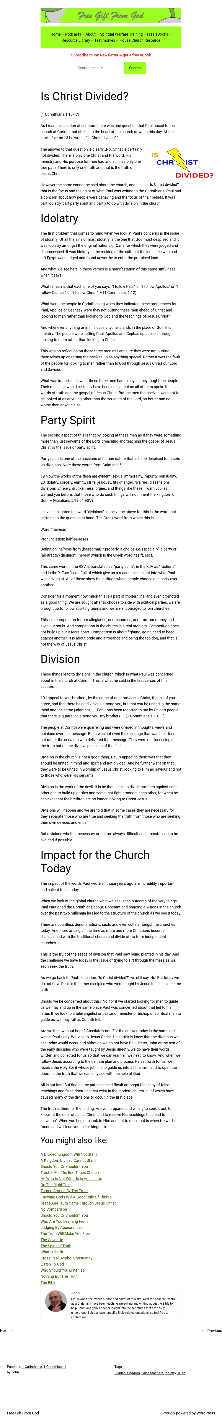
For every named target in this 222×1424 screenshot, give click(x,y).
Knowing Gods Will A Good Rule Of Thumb (76, 1197)
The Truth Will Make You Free (65, 1233)
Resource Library (76, 40)
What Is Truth (52, 1252)
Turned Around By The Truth (64, 1191)
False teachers (152, 1373)
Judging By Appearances (62, 1227)
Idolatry (170, 1373)
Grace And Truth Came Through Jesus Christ (78, 1203)
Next (4, 1330)
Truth (181, 1373)
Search (135, 68)
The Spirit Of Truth (56, 1246)
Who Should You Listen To (63, 1270)
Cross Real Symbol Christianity (66, 1258)
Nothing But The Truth (59, 1276)
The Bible (48, 1283)
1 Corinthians (32, 1367)
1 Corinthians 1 (55, 1367)
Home (56, 34)
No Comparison (54, 1209)
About (90, 34)
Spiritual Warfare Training (121, 34)
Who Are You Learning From (64, 1221)
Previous (214, 1330)
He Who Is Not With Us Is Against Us (71, 1179)
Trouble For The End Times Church (70, 1172)
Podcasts (73, 34)
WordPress (206, 1413)
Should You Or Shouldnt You (64, 1166)
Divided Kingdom (127, 1373)
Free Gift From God (23, 1413)
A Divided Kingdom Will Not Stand (69, 1154)
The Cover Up (52, 1240)
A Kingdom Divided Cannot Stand (68, 1160)
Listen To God (52, 1264)
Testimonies (104, 40)
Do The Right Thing (57, 1185)
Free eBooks (157, 34)
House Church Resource (139, 40)
